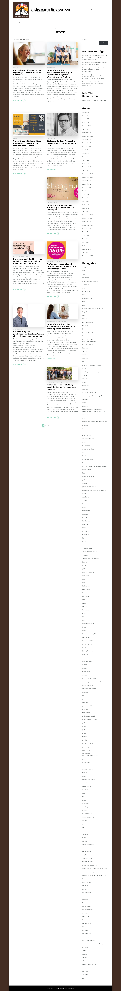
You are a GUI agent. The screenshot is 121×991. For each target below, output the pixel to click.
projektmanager (87, 743)
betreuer (85, 325)
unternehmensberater (89, 940)
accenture (85, 277)
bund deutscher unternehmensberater (89, 340)
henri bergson (86, 521)
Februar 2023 (86, 249)
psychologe (86, 747)
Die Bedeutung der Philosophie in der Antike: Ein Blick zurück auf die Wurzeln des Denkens (94, 57)
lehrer (84, 627)
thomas (84, 896)
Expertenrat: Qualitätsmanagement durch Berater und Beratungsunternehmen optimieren (94, 76)
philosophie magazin (88, 716)
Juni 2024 (85, 194)
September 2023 (87, 225)
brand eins (85, 336)
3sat (83, 274)
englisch (85, 425)
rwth (83, 796)
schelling (85, 807)
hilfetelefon (86, 524)
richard (84, 783)
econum (85, 415)
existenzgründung (88, 449)
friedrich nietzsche (88, 476)
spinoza (84, 841)
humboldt (85, 534)
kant (83, 579)
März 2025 (85, 163)
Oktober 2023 (86, 221)
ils (82, 545)
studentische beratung (89, 865)
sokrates (85, 834)
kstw (83, 617)
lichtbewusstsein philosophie (91, 634)
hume (84, 538)
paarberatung (86, 699)
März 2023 (85, 245)
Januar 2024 (86, 211)
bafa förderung (87, 298)
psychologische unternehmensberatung (90, 754)
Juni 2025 (85, 153)
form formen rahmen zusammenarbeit (94, 466)
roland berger (86, 786)
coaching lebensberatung (90, 372)
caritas (84, 355)
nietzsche (85, 692)
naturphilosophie (87, 685)
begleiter (85, 312)
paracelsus (85, 702)
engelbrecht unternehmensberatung (94, 421)
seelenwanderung (88, 817)
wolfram (85, 974)
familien (84, 456)
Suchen (84, 40)
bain (83, 301)
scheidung (85, 803)
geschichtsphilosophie (89, 487)
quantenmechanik (88, 766)
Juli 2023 (85, 232)
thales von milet (87, 882)
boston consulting (88, 332)
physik (84, 726)
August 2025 (86, 146)
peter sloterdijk (87, 706)
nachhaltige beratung (89, 678)
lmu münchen (87, 644)
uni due (84, 927)
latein (84, 620)
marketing (85, 654)
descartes (85, 385)
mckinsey (85, 665)
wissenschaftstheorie (89, 964)
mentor (84, 668)
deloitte (84, 382)
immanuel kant (87, 548)
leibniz (84, 630)
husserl (84, 541)
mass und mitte (87, 661)
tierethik (85, 899)
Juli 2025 (85, 150)
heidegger (85, 514)
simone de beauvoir (88, 831)
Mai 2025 (85, 156)
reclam (84, 772)
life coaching (86, 637)
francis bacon (86, 469)
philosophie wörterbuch (90, 719)
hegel (84, 507)
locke (84, 647)
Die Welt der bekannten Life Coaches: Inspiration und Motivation (94, 63)
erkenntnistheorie (88, 439)
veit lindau (85, 947)
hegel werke (86, 510)
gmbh (84, 493)
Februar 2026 (86, 126)
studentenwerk (87, 862)
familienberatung (88, 459)
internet (85, 555)
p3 (83, 695)
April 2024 (85, 201)
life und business (87, 641)
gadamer (85, 480)
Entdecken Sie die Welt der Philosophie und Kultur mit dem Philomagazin (92, 83)
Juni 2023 (85, 235)
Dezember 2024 (87, 174)
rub (83, 793)
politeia (84, 736)
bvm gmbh (85, 348)
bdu (83, 305)
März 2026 (85, 122)
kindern (84, 606)
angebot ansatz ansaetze (90, 281)
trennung (85, 916)
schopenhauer (87, 814)
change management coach (91, 365)
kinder (84, 603)
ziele (83, 978)
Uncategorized (87, 923)
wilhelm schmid (87, 961)
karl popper (86, 589)
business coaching (88, 344)
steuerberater (86, 851)
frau (83, 473)
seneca (84, 820)
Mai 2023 (85, 239)
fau (83, 463)
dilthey (84, 403)
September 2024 (87, 184)
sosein (84, 838)
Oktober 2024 (86, 180)
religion (84, 776)
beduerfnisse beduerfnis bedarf (92, 308)
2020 (84, 267)
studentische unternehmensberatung (94, 868)
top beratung (86, 906)
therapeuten (86, 892)
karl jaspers (86, 586)
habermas (85, 504)
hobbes (84, 528)
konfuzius (85, 610)
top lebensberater (88, 909)
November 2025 (87, 136)
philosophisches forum (89, 723)
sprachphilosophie (88, 844)
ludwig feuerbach (88, 651)
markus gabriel (87, 658)
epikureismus (86, 435)
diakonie (85, 399)
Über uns (94, 10)
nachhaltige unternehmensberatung (94, 682)
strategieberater (87, 858)
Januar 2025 (86, 170)
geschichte (85, 483)
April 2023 (85, 242)
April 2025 (85, 160)
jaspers (84, 562)
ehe (83, 418)
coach (84, 368)
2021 (83, 271)
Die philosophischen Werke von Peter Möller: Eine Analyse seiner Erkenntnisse (94, 69)
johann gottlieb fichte (89, 572)
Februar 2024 (86, 208)
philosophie (86, 712)
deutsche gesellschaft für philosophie (94, 396)
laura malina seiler (88, 623)
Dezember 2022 (87, 256)
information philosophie (90, 552)
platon (84, 733)
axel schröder (86, 291)
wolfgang (85, 971)
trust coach (86, 920)
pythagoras (86, 762)
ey (83, 452)
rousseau (85, 790)
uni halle (85, 930)
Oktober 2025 (86, 139)
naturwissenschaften (89, 689)
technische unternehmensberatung (94, 875)
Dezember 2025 (87, 132)
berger (84, 319)
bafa (83, 295)
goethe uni (85, 497)
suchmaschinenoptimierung (91, 872)
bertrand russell (87, 322)
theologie (85, 885)
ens (83, 428)
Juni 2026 (85, 112)
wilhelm (84, 957)
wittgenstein (86, 968)
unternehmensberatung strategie (93, 944)
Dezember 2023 (87, 215)
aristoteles (85, 284)
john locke (85, 576)
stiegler (84, 855)
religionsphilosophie (88, 779)
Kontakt (104, 10)
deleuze (85, 379)
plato (84, 730)
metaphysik (86, 671)
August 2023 (86, 228)
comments (85, 375)
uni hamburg (86, 933)
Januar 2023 (86, 252)
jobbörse (85, 569)
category (85, 358)
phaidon (85, 709)
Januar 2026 (86, 129)
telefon (84, 879)
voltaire (84, 954)
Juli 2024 (85, 191)
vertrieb (84, 951)
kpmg (84, 613)
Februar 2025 (86, 167)
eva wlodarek (86, 445)
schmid (84, 810)
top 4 (84, 903)
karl (83, 582)
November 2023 (87, 218)
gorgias (84, 500)
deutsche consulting (89, 392)
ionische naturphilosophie (90, 558)
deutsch (85, 389)
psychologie (86, 750)
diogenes (85, 406)
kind (83, 600)
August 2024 (86, 187)
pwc (83, 759)
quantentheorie (87, 769)
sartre (84, 800)
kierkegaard (86, 596)
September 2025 (87, 143)
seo (83, 824)
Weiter (71, 49)
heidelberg (85, 517)
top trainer (85, 913)
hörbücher (85, 531)
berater (84, 315)
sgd (83, 827)
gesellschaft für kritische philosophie (94, 490)
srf (83, 848)
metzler (84, 675)
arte (83, 288)
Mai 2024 (85, 198)
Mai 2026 (85, 115)
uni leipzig (85, 937)
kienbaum (85, 593)
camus (84, 351)
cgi (83, 361)
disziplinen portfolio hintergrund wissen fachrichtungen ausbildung (93, 410)
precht (84, 740)
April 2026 (85, 119)
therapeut (85, 889)
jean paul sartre (87, 565)
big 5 (83, 329)
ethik (84, 442)
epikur (84, 432)
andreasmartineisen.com (52, 9)
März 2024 (85, 204)
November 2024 (87, 177)
